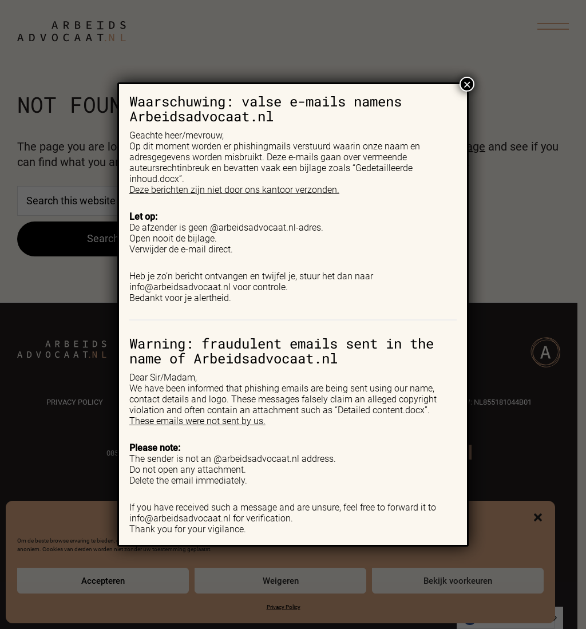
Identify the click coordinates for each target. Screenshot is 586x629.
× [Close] (467, 84)
